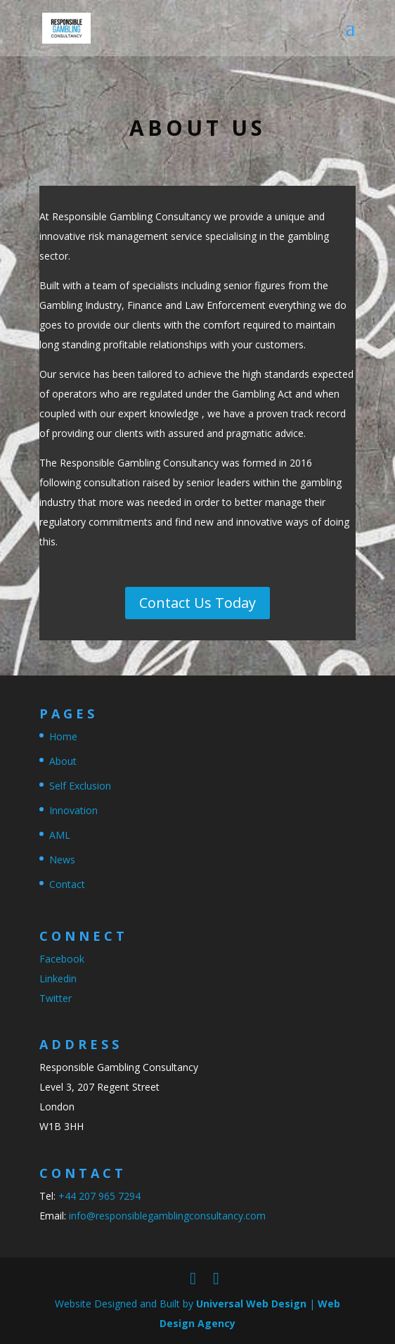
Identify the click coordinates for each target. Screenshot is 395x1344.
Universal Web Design (251, 1303)
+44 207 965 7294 (99, 1196)
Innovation (73, 810)
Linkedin (58, 978)
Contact (67, 884)
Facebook (61, 958)
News (62, 859)
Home (63, 736)
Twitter (55, 998)
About (63, 761)
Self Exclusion (80, 785)
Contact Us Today (197, 602)
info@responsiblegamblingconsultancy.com (167, 1215)
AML (59, 835)
